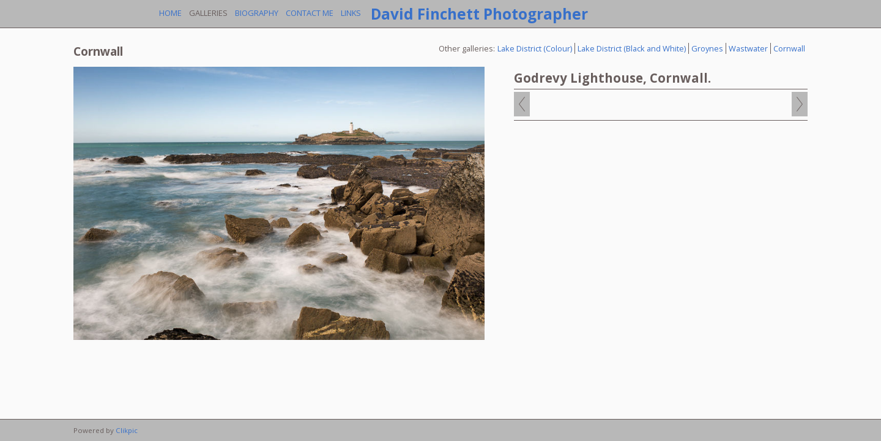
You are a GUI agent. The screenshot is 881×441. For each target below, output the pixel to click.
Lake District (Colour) (534, 48)
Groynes (707, 48)
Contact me (309, 12)
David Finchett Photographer (479, 14)
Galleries (208, 12)
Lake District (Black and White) (632, 48)
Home (170, 12)
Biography (256, 12)
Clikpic (127, 430)
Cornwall (789, 48)
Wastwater (748, 48)
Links (351, 12)
